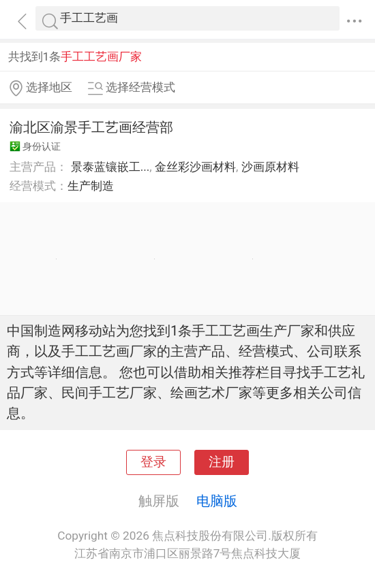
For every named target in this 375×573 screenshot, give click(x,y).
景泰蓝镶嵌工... (110, 167)
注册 (222, 462)
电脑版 (216, 501)
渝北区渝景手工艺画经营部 (91, 127)
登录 (153, 462)
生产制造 (91, 186)
